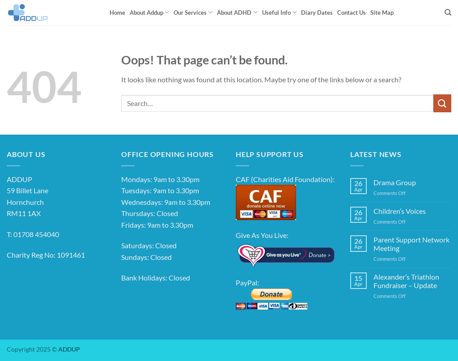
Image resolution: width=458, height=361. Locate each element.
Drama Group (394, 182)
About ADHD (237, 12)
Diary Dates (317, 12)
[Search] (448, 12)
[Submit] (442, 103)
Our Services (193, 12)
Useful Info (279, 12)
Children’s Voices (399, 211)
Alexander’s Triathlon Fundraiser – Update (406, 280)
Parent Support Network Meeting (411, 243)
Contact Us (351, 12)
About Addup (149, 12)
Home (117, 12)
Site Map (382, 12)
